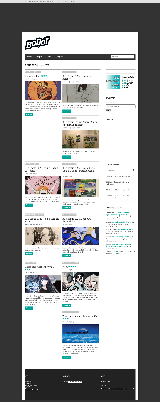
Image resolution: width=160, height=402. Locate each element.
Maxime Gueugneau (76, 271)
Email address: (110, 105)
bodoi (35, 274)
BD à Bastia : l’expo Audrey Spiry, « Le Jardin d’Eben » (79, 125)
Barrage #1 (115, 253)
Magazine (59, 58)
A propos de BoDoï (107, 383)
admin (35, 175)
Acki (70, 268)
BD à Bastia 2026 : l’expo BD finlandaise (76, 222)
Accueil (29, 57)
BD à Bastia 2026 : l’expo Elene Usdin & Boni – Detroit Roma (78, 172)
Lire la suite (29, 116)
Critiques (39, 58)
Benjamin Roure (36, 81)
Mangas (37, 216)
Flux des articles (31, 387)
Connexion (28, 385)
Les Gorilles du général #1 (120, 224)
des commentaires (32, 390)
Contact (103, 387)
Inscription (28, 383)
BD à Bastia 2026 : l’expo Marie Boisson (78, 79)
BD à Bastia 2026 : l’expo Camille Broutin (42, 222)
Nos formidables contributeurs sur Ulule (114, 391)
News (49, 58)
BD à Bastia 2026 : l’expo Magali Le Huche (41, 171)
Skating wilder (38, 77)
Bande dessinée (29, 73)
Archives (65, 383)
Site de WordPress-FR (31, 392)
